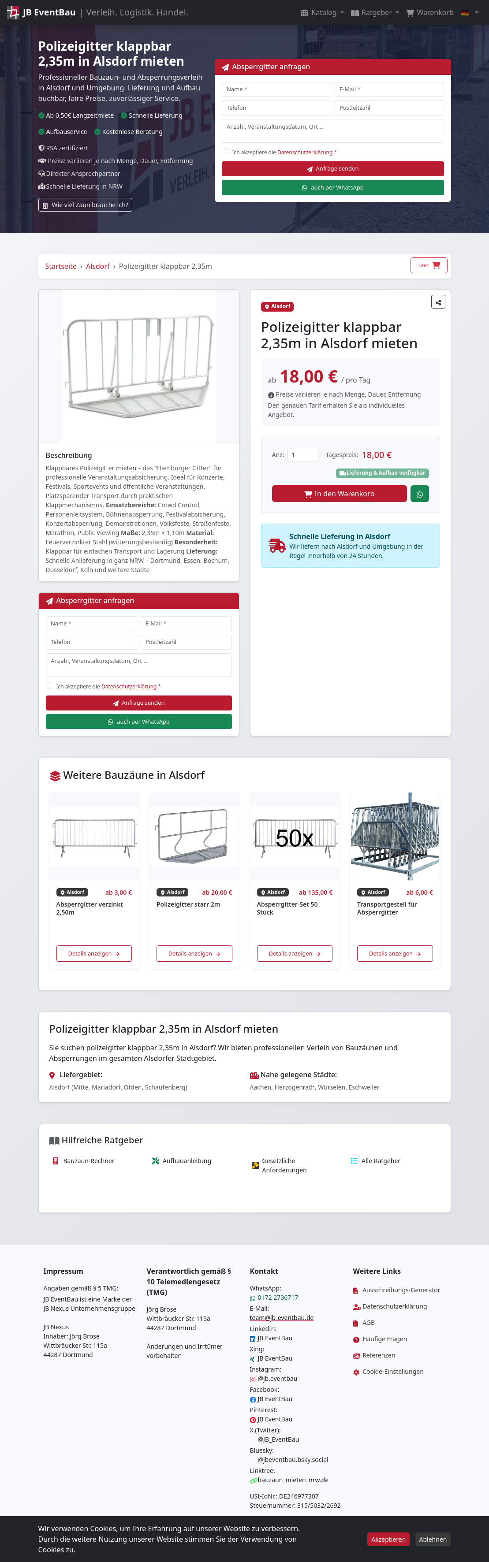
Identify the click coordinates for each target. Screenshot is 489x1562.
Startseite (61, 266)
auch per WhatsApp (333, 187)
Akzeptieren (388, 1539)
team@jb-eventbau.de (282, 1317)
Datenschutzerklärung (304, 152)
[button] (469, 12)
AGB (364, 1322)
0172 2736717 (274, 1297)
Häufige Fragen (380, 1339)
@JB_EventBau (274, 1439)
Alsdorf (98, 266)
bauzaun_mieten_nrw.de (289, 1480)
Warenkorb (430, 12)
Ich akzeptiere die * (284, 152)
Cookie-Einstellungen (388, 1371)
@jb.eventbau (274, 1378)
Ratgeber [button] (372, 12)
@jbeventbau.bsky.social (289, 1459)
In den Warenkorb (339, 493)
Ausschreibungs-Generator (396, 1290)
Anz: (278, 454)
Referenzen (374, 1355)
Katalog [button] (320, 12)
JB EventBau (271, 1338)
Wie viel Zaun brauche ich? (85, 205)
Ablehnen (433, 1539)
